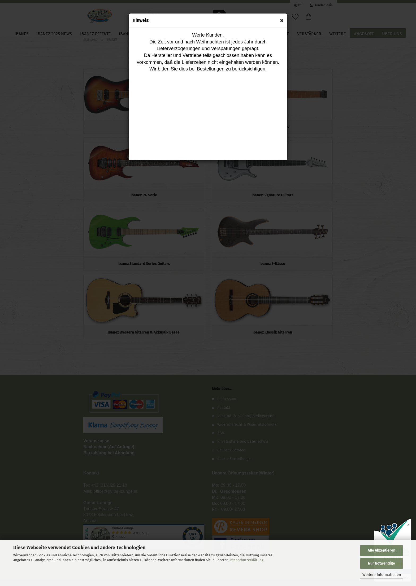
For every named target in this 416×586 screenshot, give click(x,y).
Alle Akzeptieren (381, 550)
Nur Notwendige (381, 563)
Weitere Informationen (381, 574)
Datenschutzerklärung (245, 560)
